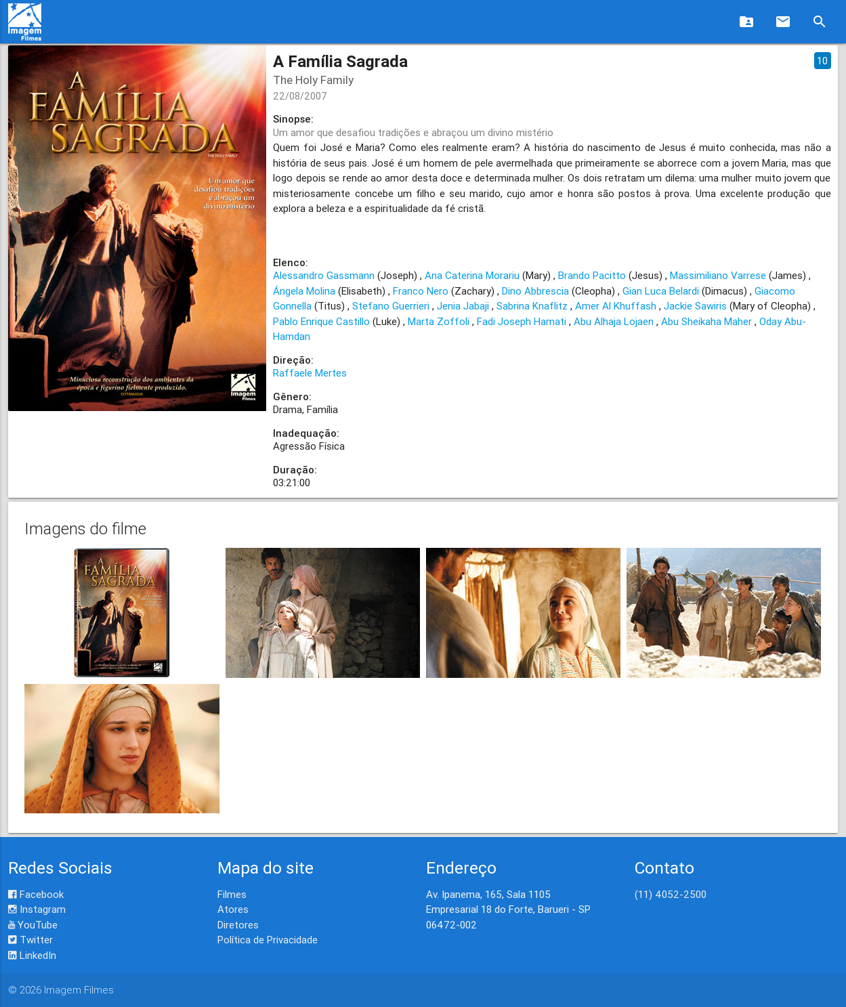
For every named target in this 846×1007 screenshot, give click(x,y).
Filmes (232, 894)
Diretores (238, 924)
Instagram (37, 909)
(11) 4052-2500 (670, 894)
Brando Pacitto (592, 275)
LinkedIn (32, 955)
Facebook (36, 894)
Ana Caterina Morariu (472, 275)
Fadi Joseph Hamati (521, 321)
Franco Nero (420, 290)
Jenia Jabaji (463, 305)
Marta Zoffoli (438, 321)
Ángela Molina (304, 290)
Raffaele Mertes (310, 372)
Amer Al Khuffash (615, 305)
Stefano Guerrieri (390, 305)
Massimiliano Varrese (718, 275)
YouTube (33, 924)
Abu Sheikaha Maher (706, 321)
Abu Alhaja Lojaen (614, 321)
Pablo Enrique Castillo (321, 321)
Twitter (30, 939)
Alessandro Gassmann (324, 275)
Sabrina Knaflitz (532, 305)
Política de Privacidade (267, 939)
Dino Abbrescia (535, 290)
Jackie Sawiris (695, 305)
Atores (233, 909)
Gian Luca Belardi (660, 290)
